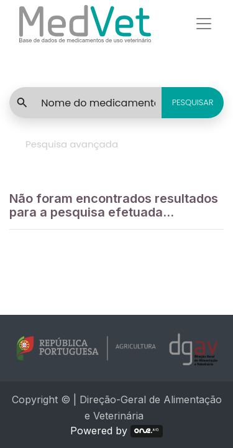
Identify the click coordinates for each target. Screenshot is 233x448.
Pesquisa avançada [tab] (71, 144)
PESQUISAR (193, 102)
